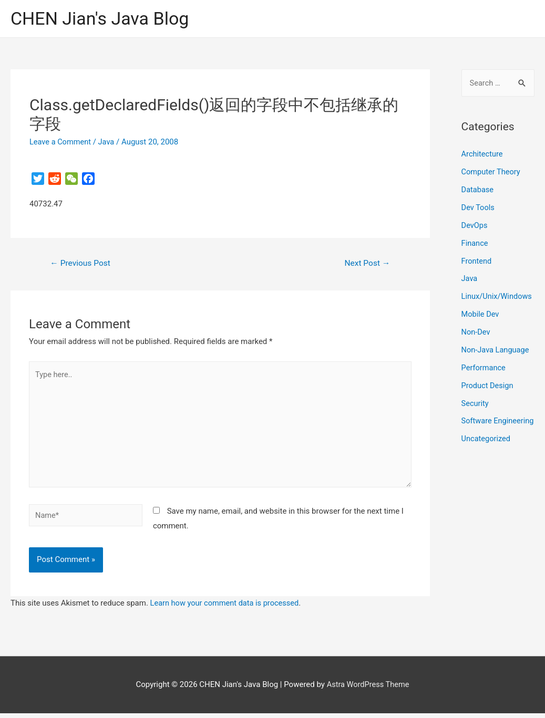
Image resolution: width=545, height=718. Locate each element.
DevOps (474, 226)
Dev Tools (478, 208)
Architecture (482, 155)
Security (475, 403)
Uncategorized (486, 454)
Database (478, 190)
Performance (484, 367)
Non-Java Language (496, 350)
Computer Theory (491, 172)
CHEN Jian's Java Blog (102, 18)
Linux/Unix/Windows (497, 296)
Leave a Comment (61, 142)
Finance (475, 243)
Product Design (488, 385)
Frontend (476, 261)
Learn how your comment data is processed (226, 608)
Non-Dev (476, 332)
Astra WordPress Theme (367, 689)
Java (108, 142)
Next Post (366, 264)
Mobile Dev (480, 314)
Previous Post (81, 264)
